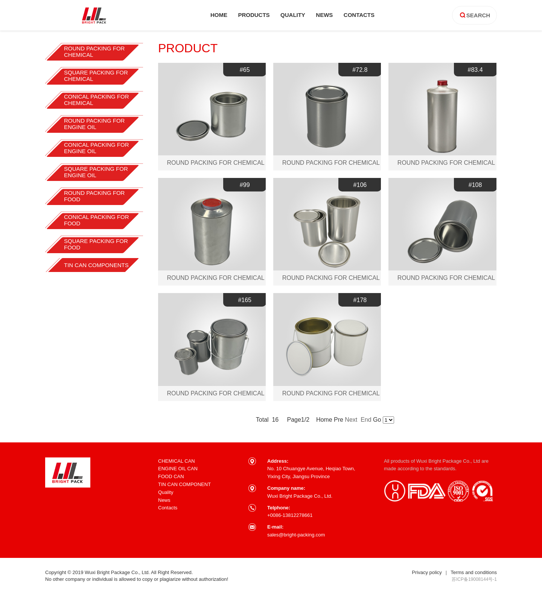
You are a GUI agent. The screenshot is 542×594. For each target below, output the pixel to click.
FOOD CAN (171, 476)
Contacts (167, 507)
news (324, 15)
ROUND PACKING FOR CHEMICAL (94, 51)
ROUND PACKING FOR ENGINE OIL (94, 123)
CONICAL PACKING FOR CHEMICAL (96, 99)
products (253, 15)
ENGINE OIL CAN (178, 468)
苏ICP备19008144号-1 (474, 579)
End (366, 419)
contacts (359, 15)
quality (292, 15)
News (164, 500)
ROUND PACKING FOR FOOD (94, 196)
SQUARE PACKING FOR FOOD (96, 244)
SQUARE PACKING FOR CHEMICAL (96, 75)
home (218, 15)
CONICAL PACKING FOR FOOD (96, 220)
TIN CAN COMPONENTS (96, 265)
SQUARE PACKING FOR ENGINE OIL (96, 172)
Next (352, 419)
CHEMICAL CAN (176, 461)
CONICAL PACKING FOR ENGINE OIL (96, 147)
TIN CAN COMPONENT (184, 484)
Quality (165, 492)
